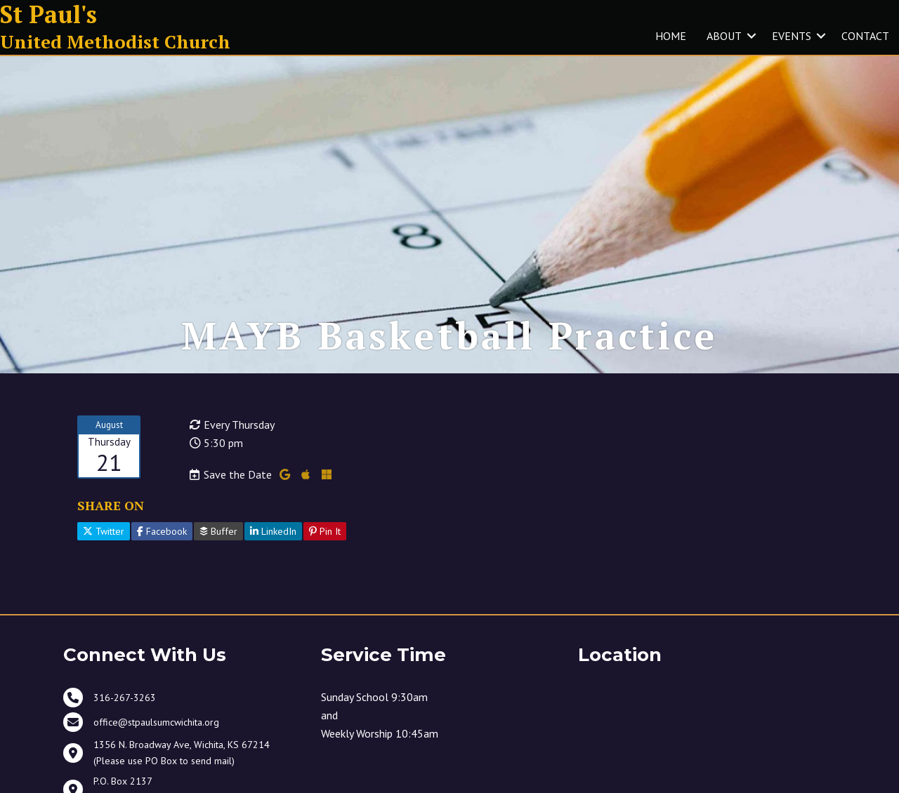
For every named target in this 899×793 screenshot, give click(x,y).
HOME (670, 36)
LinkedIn (273, 531)
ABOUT (724, 36)
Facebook (162, 531)
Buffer (218, 531)
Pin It (325, 531)
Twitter (103, 531)
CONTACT (865, 36)
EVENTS (791, 36)
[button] (751, 36)
